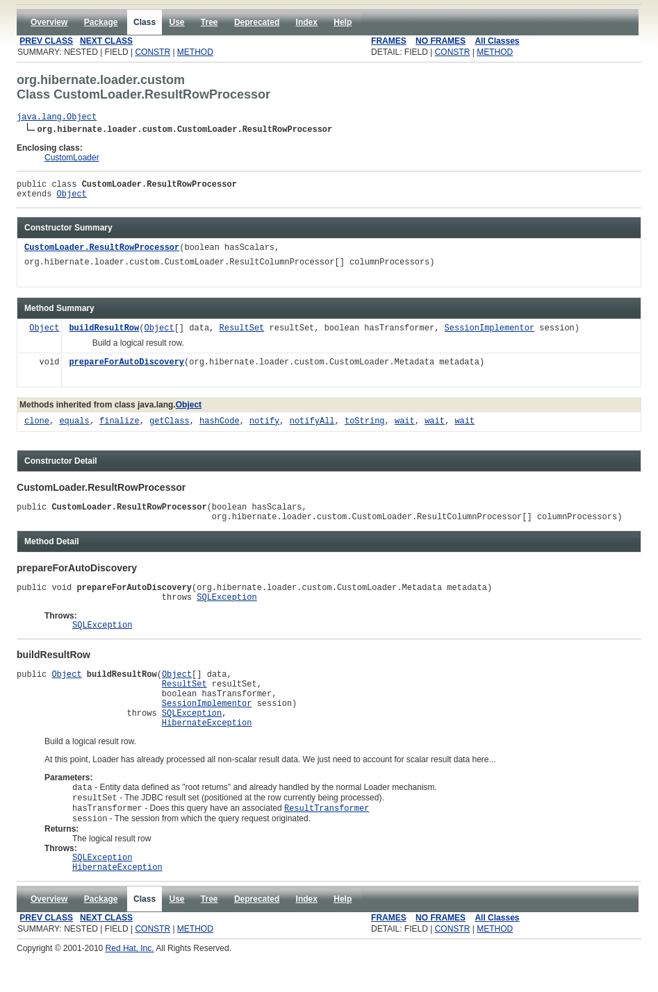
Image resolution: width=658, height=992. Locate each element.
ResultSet (241, 335)
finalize (119, 428)
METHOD (195, 52)
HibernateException (207, 751)
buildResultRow (104, 335)
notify (264, 428)
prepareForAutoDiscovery (126, 369)
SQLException (226, 611)
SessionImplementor (489, 335)
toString (365, 428)
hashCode (219, 428)
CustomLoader (71, 160)
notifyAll (312, 428)
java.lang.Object (57, 118)
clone (36, 428)
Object (72, 199)
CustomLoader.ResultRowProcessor (101, 254)
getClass (169, 428)
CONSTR (152, 52)
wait (405, 428)
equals (74, 428)
